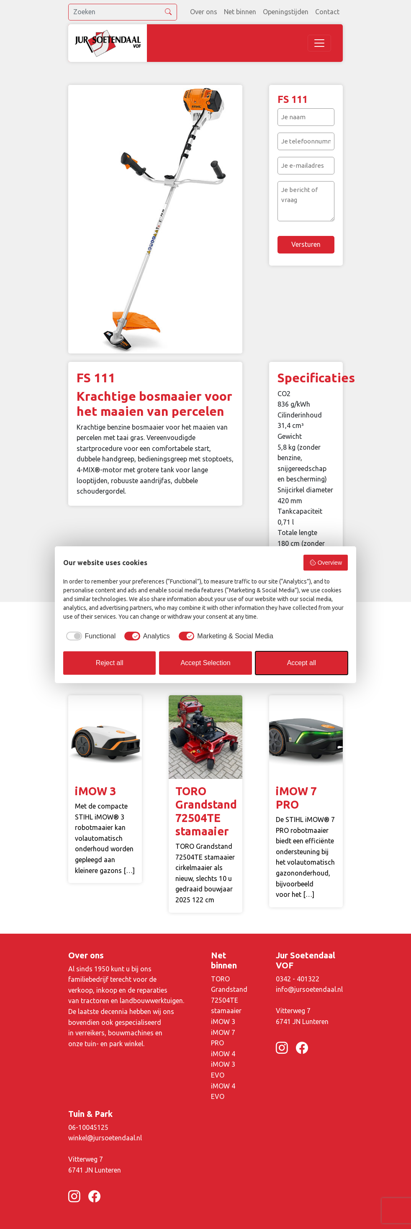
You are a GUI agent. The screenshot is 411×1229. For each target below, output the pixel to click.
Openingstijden (285, 11)
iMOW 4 (223, 1053)
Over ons (203, 11)
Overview (325, 562)
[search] (122, 12)
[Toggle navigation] (319, 43)
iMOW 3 (223, 1021)
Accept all (301, 662)
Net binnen (240, 11)
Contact (327, 11)
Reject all (109, 662)
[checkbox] (89, 636)
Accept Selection (205, 662)
